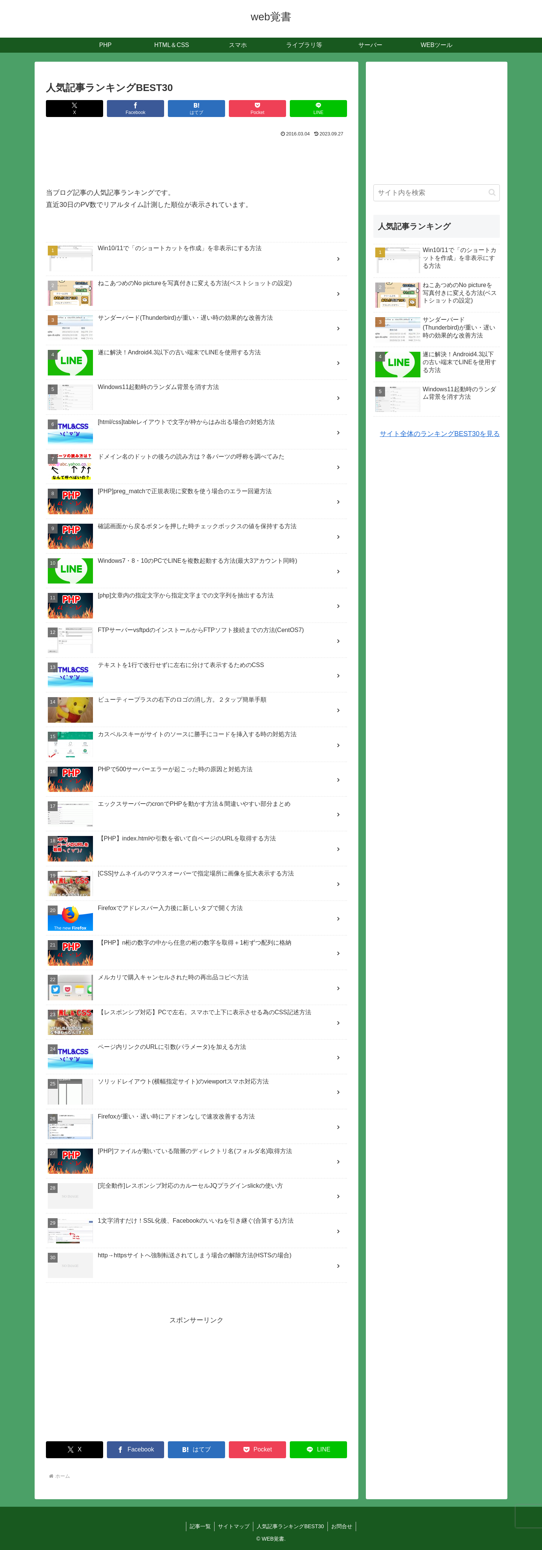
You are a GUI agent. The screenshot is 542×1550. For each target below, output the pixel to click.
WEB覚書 (273, 1539)
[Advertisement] (196, 160)
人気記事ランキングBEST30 (290, 1526)
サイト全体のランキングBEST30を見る (440, 434)
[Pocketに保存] (257, 108)
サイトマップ (233, 1526)
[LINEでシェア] (318, 108)
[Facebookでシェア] (135, 108)
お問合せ (342, 1526)
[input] (436, 192)
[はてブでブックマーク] (196, 108)
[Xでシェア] (74, 108)
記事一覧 (199, 1526)
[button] (492, 192)
